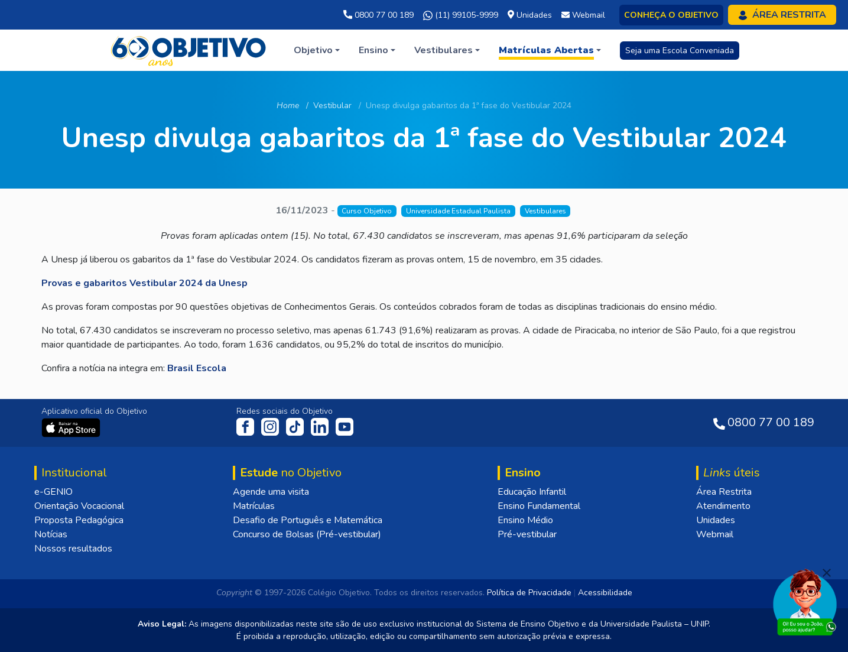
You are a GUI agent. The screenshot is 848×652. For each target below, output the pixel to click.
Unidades (715, 520)
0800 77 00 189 (378, 15)
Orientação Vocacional (79, 505)
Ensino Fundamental (539, 505)
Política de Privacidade (529, 592)
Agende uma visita (271, 491)
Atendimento (723, 505)
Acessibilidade (605, 592)
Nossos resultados (73, 548)
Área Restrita (724, 491)
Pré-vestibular (527, 534)
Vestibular (332, 105)
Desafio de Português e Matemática (307, 520)
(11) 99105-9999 (460, 15)
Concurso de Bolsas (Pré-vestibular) (307, 534)
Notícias (50, 534)
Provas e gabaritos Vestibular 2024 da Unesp (144, 283)
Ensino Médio (525, 520)
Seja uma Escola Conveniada (679, 50)
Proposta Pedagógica (79, 520)
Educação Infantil (532, 491)
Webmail (714, 534)
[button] (316, 50)
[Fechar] (826, 573)
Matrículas (254, 505)
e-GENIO (53, 491)
